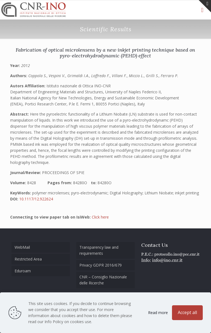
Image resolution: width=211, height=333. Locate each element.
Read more (158, 312)
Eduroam (23, 270)
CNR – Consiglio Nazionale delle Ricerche (103, 280)
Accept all (187, 312)
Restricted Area (28, 259)
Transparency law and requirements (98, 250)
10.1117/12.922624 (36, 199)
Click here (100, 217)
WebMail (22, 247)
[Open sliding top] (205, 6)
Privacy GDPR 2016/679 (100, 265)
